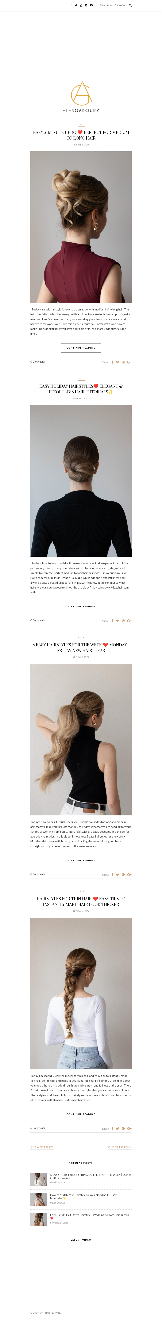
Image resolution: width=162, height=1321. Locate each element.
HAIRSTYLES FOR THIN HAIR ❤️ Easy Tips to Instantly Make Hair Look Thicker (81, 901)
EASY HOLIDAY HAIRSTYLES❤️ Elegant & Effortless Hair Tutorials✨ (81, 388)
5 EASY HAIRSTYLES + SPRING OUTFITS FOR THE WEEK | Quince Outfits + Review (90, 1176)
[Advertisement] (81, 47)
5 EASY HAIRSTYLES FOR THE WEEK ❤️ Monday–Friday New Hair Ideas (81, 647)
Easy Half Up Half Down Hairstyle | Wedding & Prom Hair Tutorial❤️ (90, 1216)
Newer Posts (42, 1147)
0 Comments (37, 361)
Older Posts (120, 1147)
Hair (81, 125)
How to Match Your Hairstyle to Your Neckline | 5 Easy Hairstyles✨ (83, 1196)
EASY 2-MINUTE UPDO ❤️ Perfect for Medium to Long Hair (81, 135)
